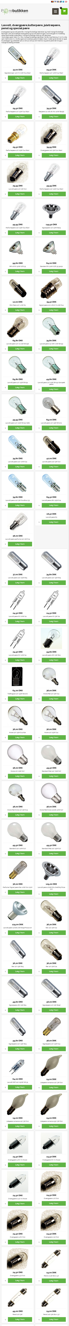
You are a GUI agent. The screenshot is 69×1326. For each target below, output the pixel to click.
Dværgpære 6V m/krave (51, 1160)
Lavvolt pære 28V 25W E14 (51, 500)
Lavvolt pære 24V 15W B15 (51, 578)
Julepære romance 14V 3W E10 (51, 1082)
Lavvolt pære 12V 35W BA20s (51, 423)
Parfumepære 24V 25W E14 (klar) (17, 228)
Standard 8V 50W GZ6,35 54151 (51, 266)
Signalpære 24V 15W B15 (18, 1044)
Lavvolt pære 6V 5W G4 (51, 616)
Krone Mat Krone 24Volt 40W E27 (51, 810)
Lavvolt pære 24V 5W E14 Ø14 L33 (18, 500)
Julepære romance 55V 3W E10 (51, 1121)
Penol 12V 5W (17, 1314)
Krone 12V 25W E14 (51, 732)
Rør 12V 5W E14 (51, 966)
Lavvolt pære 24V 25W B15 (17, 578)
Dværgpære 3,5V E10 (17, 1275)
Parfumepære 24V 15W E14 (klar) (51, 189)
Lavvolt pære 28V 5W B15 (51, 655)
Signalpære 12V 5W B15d (51, 1005)
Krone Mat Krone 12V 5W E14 (17, 810)
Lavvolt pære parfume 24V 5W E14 (17, 539)
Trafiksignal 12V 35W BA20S (18, 694)
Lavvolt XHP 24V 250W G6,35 (17, 1082)
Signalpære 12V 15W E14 (51, 1044)
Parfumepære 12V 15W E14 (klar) (17, 111)
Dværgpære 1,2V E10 (51, 1198)
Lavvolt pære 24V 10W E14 (17, 462)
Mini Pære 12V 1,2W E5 (18, 305)
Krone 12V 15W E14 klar (17, 732)
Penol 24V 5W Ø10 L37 (51, 1314)
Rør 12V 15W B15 (18, 966)
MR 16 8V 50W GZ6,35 (17, 266)
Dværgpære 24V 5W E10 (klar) (51, 150)
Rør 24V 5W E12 (51, 928)
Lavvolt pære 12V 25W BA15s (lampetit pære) (51, 383)
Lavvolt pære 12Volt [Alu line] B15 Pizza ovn (51, 888)
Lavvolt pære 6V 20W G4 (18, 616)
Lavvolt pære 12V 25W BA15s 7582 (17, 423)
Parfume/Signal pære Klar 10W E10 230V (17, 887)
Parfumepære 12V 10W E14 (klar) (51, 73)
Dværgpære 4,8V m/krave (17, 1160)
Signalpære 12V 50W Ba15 (51, 228)
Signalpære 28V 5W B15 (17, 1005)
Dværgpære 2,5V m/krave (17, 1199)
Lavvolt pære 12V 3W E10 (18, 189)
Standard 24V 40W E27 (17, 848)
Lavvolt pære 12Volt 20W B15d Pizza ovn (17, 928)
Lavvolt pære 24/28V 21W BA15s (51, 344)
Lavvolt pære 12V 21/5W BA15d (17, 344)
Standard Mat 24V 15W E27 (51, 848)
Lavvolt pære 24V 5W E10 (51, 462)
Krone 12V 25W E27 (17, 771)
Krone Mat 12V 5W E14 (51, 694)
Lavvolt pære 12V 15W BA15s (17, 382)
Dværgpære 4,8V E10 (17, 1237)
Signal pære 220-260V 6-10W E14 (51, 305)
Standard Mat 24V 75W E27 (51, 771)
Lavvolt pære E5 (51, 517)
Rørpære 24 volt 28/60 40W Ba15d (51, 111)
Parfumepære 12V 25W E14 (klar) (17, 150)
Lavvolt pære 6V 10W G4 (17, 655)
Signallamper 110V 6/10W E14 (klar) (17, 73)
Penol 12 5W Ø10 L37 (51, 1276)
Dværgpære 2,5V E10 (51, 1237)
